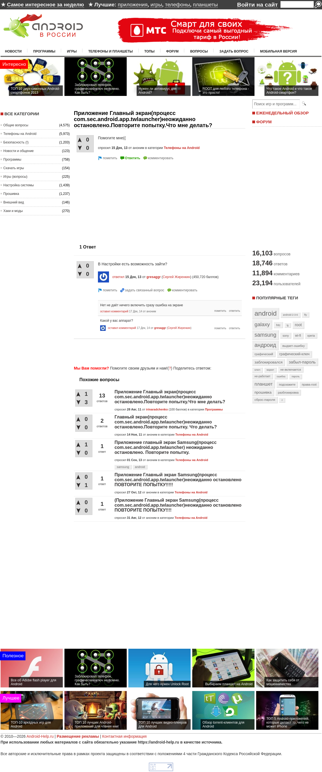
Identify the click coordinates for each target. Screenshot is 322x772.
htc (278, 325)
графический (264, 354)
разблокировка (288, 392)
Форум (172, 51)
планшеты (205, 4)
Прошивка (11, 194)
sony (285, 335)
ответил (118, 277)
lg (288, 325)
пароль (296, 376)
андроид (265, 345)
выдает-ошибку (293, 345)
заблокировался (268, 362)
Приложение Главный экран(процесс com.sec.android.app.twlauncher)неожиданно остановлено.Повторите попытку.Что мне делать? (170, 396)
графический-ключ (294, 354)
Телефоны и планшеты (110, 51)
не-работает (263, 376)
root (298, 325)
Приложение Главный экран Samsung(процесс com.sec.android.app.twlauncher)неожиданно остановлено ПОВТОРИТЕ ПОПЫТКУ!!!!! (178, 479)
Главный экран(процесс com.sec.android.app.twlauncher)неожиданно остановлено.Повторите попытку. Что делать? (166, 422)
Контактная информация (124, 736)
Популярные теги (277, 297)
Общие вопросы (15, 125)
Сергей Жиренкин (176, 277)
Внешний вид (13, 202)
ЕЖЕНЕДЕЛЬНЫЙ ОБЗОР (282, 113)
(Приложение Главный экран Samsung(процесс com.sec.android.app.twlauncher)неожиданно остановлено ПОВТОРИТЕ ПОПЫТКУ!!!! (178, 505)
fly (305, 314)
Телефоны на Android (20, 134)
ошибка (281, 376)
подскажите (287, 384)
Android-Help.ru (40, 736)
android (140, 467)
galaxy (262, 324)
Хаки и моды (13, 211)
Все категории (21, 113)
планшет (263, 383)
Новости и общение (18, 151)
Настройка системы (18, 185)
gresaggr (154, 277)
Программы (44, 51)
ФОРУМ (264, 121)
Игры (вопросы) (15, 177)
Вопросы (199, 51)
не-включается (291, 369)
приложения (133, 4)
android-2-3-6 (290, 314)
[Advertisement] (158, 351)
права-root (309, 384)
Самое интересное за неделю (45, 4)
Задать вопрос (233, 51)
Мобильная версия (278, 51)
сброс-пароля (265, 400)
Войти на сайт (257, 4)
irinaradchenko (157, 409)
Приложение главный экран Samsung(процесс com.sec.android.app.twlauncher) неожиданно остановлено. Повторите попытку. (166, 447)
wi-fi (298, 335)
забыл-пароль (302, 362)
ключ (257, 369)
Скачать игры (13, 168)
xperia (311, 335)
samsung (123, 467)
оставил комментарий (114, 311)
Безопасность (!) (15, 142)
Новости (13, 51)
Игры (72, 51)
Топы (149, 51)
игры (156, 4)
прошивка (263, 392)
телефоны (177, 4)
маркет (270, 369)
